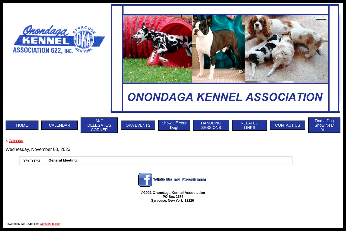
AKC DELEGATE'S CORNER (99, 125)
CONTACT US (287, 125)
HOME (22, 125)
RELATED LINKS (249, 125)
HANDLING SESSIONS (211, 125)
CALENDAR (59, 125)
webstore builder (50, 223)
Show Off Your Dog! (174, 125)
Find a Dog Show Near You (324, 125)
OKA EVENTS (138, 125)
